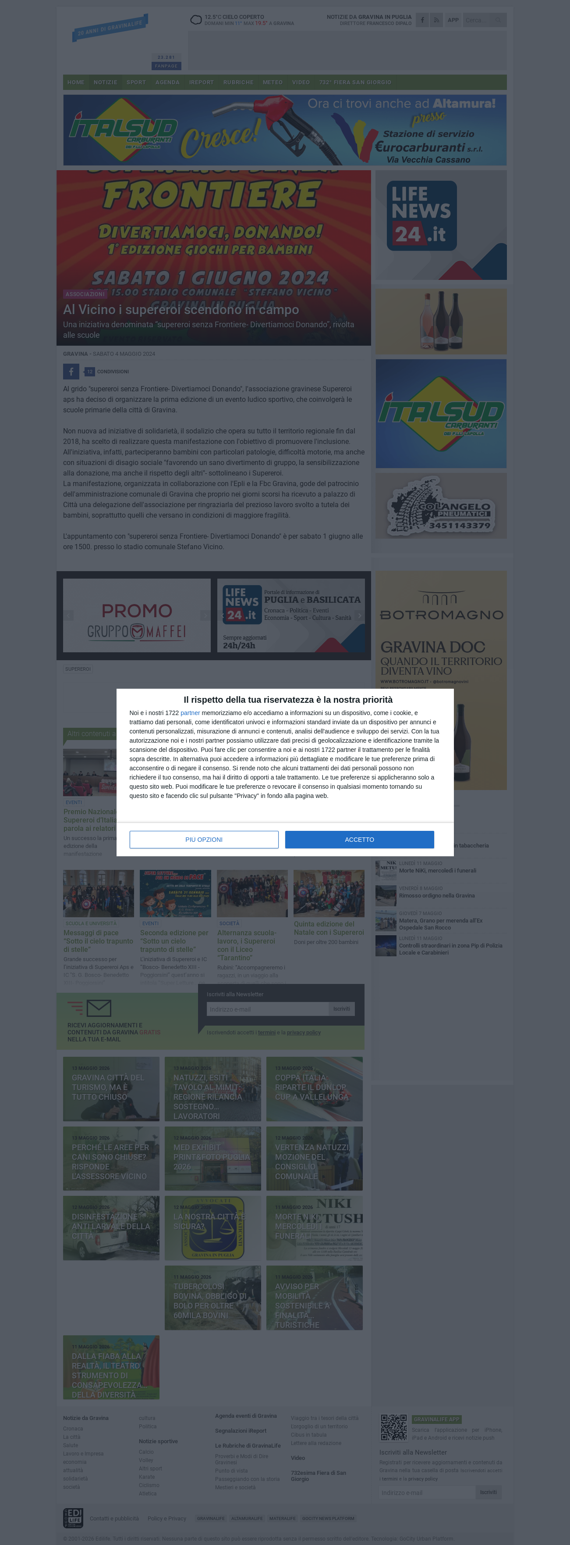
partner (190, 713)
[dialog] (285, 772)
